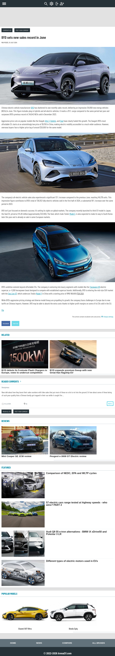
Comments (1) (7, 30)
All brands (98, 643)
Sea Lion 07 (12, 293)
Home (13, 643)
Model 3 (72, 214)
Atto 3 (47, 121)
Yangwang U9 (95, 287)
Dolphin (53, 121)
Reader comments (11, 381)
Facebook (6, 323)
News (39, 643)
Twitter (15, 323)
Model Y (39, 293)
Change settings (107, 317)
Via (2, 310)
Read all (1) (6, 411)
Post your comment (22, 30)
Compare (67, 643)
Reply (110, 404)
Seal (61, 121)
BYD (32, 107)
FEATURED (6, 467)
